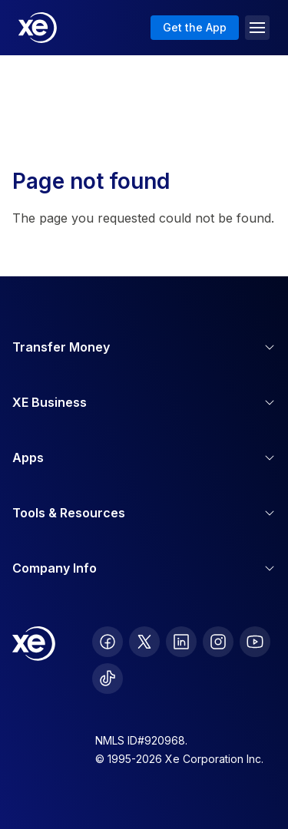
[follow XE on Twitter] (144, 641)
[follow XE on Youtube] (255, 641)
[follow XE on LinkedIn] (181, 641)
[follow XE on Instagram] (218, 641)
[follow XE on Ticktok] (107, 678)
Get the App (195, 27)
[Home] (37, 27)
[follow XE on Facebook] (107, 641)
